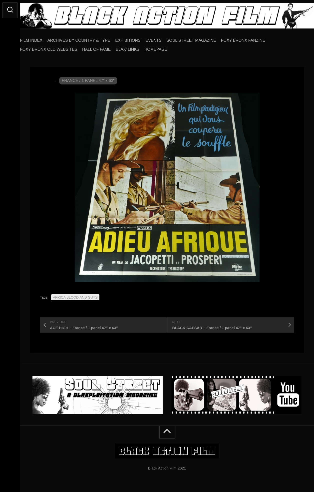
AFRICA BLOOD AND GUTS (75, 296)
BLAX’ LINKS (137, 47)
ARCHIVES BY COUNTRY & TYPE (88, 38)
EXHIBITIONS (137, 38)
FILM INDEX (41, 38)
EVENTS (164, 38)
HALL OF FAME (106, 47)
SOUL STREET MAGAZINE (201, 38)
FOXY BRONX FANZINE (253, 38)
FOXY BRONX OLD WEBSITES (58, 47)
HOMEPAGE (165, 47)
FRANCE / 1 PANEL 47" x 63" (88, 79)
